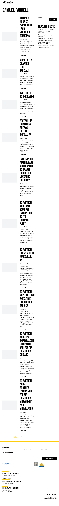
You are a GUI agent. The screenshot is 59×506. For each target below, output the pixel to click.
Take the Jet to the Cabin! (45, 38)
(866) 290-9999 (52, 497)
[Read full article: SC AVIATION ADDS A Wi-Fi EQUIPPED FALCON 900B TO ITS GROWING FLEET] (23, 245)
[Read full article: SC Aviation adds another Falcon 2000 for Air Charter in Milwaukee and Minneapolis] (23, 430)
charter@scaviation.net (50, 498)
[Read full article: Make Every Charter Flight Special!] (23, 88)
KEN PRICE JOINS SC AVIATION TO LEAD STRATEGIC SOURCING (47, 31)
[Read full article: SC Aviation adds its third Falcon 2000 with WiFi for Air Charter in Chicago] (23, 376)
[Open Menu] (57, 3)
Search (40, 17)
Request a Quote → (49, 458)
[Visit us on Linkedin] (10, 454)
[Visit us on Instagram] (8, 454)
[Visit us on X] (5, 454)
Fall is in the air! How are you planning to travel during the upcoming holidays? (46, 45)
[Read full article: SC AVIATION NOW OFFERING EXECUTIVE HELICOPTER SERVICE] (23, 329)
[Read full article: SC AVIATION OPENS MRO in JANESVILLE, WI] (23, 287)
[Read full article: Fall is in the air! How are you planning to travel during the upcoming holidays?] (23, 198)
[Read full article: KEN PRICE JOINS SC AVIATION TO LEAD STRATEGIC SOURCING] (23, 55)
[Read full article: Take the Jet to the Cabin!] (23, 116)
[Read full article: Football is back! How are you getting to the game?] (23, 154)
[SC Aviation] (9, 2)
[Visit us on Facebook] (3, 454)
